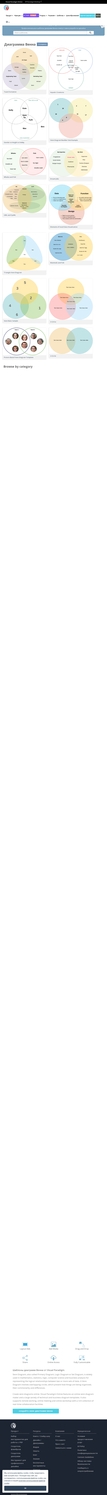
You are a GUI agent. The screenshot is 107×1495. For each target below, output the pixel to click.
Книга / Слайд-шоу (41, 1436)
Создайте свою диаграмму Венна (36, 1411)
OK (25, 1488)
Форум (36, 1447)
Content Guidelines (85, 1457)
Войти (98, 16)
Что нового (60, 1440)
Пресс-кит (60, 1444)
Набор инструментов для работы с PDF (19, 1439)
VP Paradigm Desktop (33, 2)
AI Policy (81, 1446)
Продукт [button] (9, 16)
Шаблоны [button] (61, 16)
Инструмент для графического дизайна (18, 1463)
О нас (57, 1436)
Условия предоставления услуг (85, 1439)
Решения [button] (52, 16)
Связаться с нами (63, 1448)
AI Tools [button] (31, 15)
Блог (35, 1455)
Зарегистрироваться (87, 16)
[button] (18, 16)
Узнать (36, 1451)
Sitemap (36, 1470)
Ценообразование (72, 16)
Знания (36, 1459)
